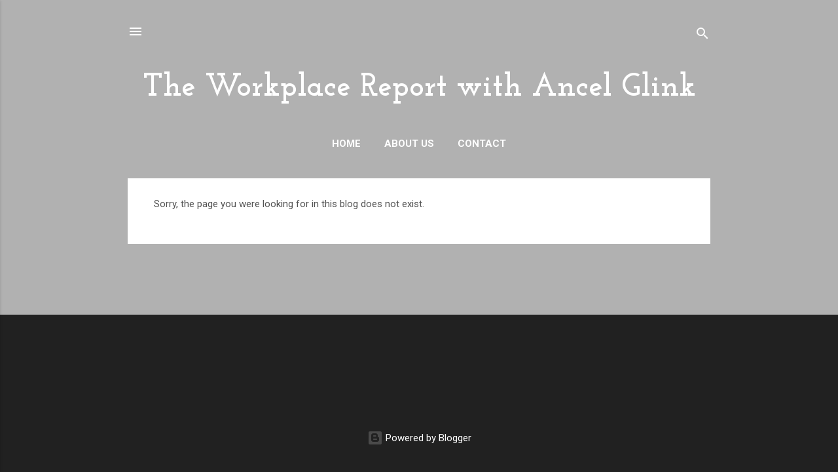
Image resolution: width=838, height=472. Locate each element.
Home (346, 143)
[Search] (702, 36)
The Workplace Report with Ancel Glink (419, 88)
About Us (409, 143)
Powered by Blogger (419, 438)
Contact (482, 143)
